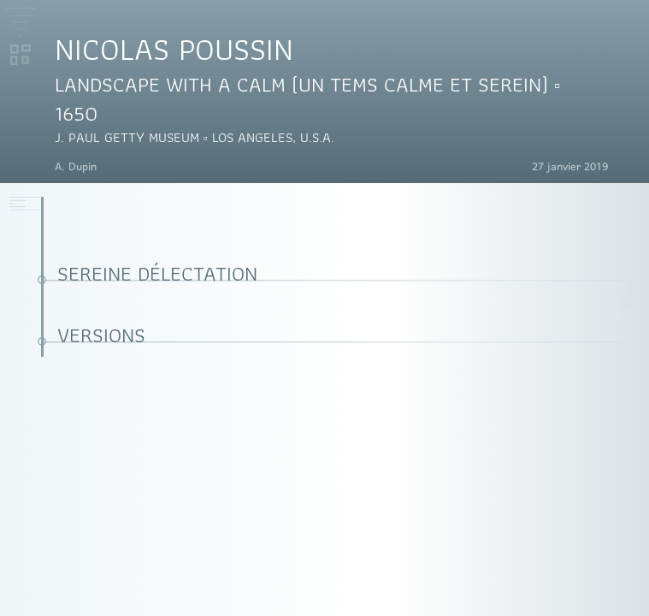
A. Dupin (76, 167)
